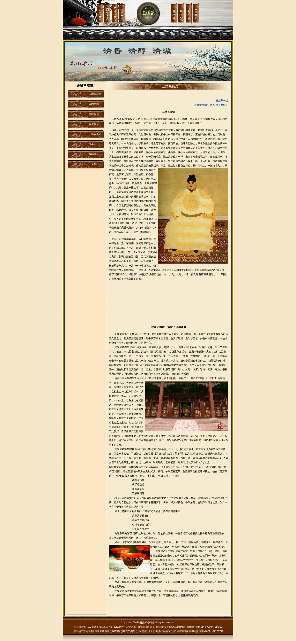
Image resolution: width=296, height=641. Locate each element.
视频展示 (94, 154)
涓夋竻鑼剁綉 (146, 622)
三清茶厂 (94, 164)
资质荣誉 (94, 124)
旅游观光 (94, 113)
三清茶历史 (95, 134)
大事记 (92, 144)
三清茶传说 (222, 100)
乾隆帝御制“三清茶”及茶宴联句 (211, 104)
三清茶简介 (95, 93)
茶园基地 (94, 103)
